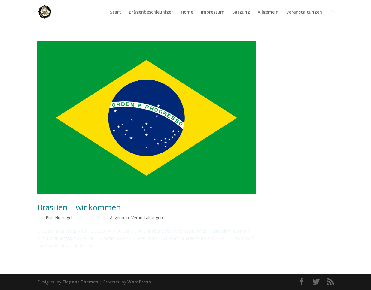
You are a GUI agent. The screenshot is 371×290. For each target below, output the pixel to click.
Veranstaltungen (304, 12)
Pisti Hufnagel (59, 217)
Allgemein (268, 12)
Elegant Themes (80, 282)
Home (187, 12)
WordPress (139, 282)
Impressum (212, 12)
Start (115, 12)
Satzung (241, 12)
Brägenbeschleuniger (151, 12)
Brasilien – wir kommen (79, 207)
